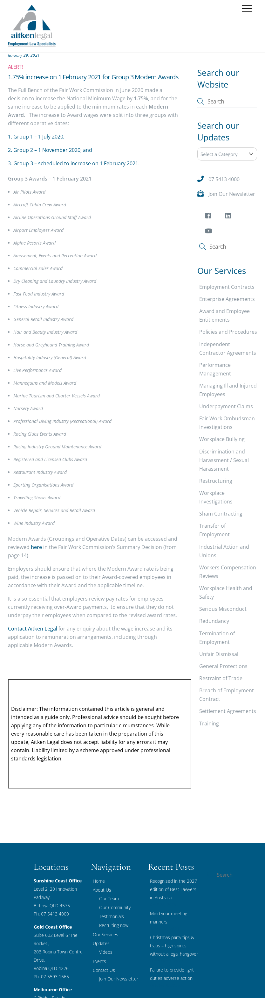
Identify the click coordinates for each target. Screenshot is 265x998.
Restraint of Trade (220, 678)
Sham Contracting (220, 513)
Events (99, 961)
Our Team (109, 898)
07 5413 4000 (224, 179)
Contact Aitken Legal (32, 628)
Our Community (115, 907)
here (36, 547)
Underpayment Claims (226, 406)
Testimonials (111, 916)
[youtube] (209, 231)
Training (209, 723)
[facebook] (209, 216)
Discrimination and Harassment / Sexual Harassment (224, 460)
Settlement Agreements (227, 711)
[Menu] (247, 8)
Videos (105, 952)
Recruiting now (113, 925)
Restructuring (215, 480)
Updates (101, 943)
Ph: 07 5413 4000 (51, 914)
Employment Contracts (227, 286)
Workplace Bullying (222, 439)
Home (99, 881)
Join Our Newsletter (231, 193)
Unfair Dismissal (218, 654)
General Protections (223, 666)
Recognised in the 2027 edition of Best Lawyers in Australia (173, 889)
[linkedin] (229, 216)
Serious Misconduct (223, 608)
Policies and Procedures (228, 331)
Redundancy (214, 620)
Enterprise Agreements (227, 299)
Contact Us (104, 970)
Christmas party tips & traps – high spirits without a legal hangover (174, 945)
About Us (102, 890)
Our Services (105, 934)
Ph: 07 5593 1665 (51, 976)
